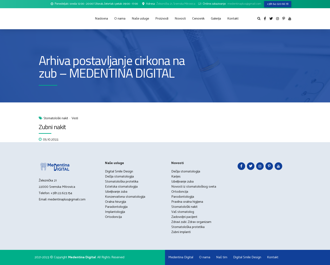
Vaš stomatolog (182, 212)
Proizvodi (161, 18)
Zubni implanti (181, 232)
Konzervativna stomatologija (125, 197)
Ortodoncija (113, 217)
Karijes (176, 176)
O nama (119, 18)
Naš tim (221, 257)
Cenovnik (198, 18)
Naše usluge (140, 18)
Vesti (75, 119)
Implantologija (115, 212)
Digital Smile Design (119, 171)
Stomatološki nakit (56, 119)
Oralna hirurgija (115, 202)
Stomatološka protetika (121, 181)
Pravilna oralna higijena (187, 202)
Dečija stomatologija (119, 176)
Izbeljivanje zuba (116, 192)
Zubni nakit (52, 127)
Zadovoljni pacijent (184, 217)
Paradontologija (116, 207)
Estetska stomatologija (121, 186)
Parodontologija (182, 197)
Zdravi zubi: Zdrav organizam (191, 222)
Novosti (180, 18)
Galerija (216, 18)
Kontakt (233, 18)
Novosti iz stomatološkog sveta (193, 186)
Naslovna (101, 18)
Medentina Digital (180, 257)
